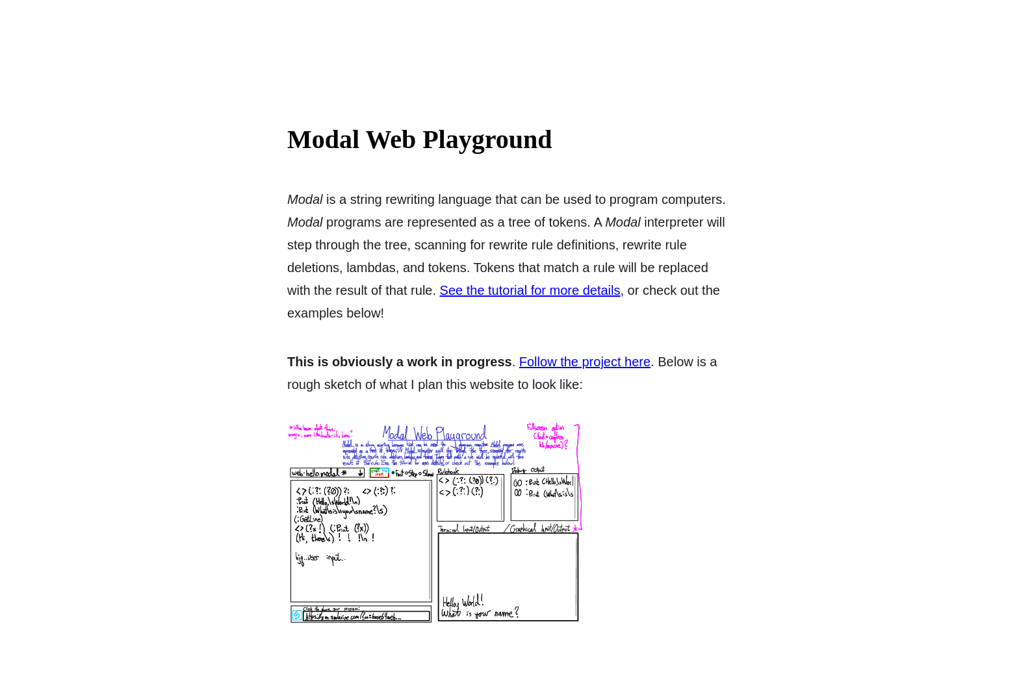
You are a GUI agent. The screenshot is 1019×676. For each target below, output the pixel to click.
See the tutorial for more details (530, 290)
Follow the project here (585, 362)
